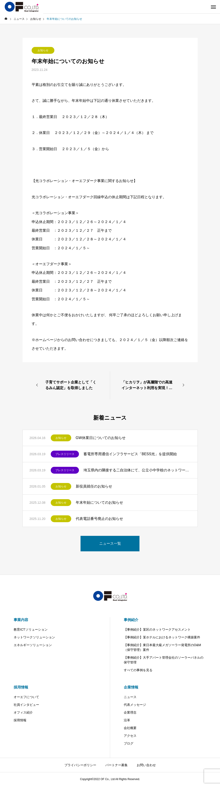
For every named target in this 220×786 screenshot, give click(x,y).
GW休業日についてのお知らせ (101, 438)
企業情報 (131, 687)
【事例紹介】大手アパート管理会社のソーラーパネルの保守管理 (163, 660)
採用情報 (21, 687)
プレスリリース (64, 454)
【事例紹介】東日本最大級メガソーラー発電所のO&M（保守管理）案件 (162, 647)
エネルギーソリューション (33, 645)
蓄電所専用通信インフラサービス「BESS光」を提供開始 (130, 454)
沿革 (127, 720)
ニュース (130, 697)
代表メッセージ (135, 704)
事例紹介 (131, 620)
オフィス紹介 (23, 712)
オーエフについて (26, 697)
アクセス (130, 735)
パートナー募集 (116, 765)
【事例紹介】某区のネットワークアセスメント (157, 629)
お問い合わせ (146, 765)
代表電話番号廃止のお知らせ (99, 519)
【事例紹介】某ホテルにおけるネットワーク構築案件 (162, 637)
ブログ (128, 743)
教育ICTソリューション (31, 629)
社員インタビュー (26, 704)
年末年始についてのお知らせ (99, 502)
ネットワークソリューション (34, 637)
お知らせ (43, 50)
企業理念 (130, 712)
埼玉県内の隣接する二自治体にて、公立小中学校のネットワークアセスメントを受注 (137, 470)
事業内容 (21, 620)
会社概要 (130, 728)
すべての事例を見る (138, 670)
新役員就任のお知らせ (94, 486)
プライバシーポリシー (80, 765)
